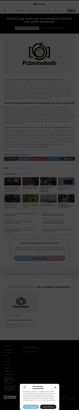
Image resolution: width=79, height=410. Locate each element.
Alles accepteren (30, 407)
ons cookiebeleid (38, 400)
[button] (55, 387)
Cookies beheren (48, 407)
